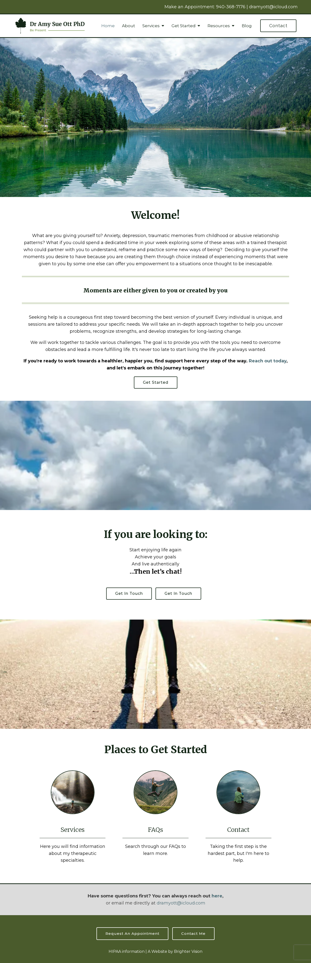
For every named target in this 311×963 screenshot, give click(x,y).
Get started (155, 382)
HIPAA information (127, 951)
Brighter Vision (188, 951)
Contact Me (193, 933)
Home (108, 25)
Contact (278, 25)
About (128, 25)
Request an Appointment (132, 933)
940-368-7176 (230, 6)
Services (151, 25)
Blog (247, 25)
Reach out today (267, 361)
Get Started (184, 25)
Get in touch (129, 593)
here (217, 896)
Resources (218, 25)
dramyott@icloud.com (273, 6)
